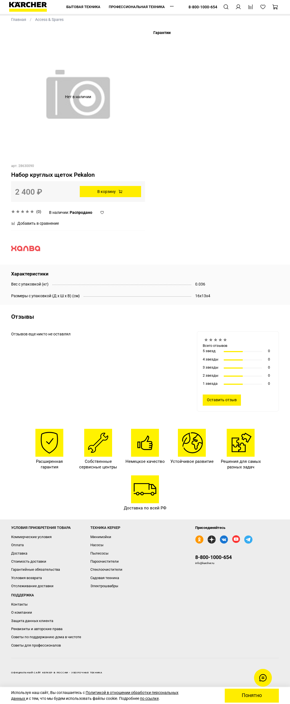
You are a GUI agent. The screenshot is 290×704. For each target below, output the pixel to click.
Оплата (17, 545)
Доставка (19, 553)
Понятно (252, 695)
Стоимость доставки (28, 561)
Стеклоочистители (106, 569)
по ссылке (149, 698)
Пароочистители (104, 561)
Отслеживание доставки (32, 586)
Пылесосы (99, 553)
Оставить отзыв (222, 400)
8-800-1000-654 (213, 557)
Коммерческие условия (31, 537)
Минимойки (100, 537)
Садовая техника (104, 578)
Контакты (19, 604)
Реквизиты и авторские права (36, 629)
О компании (21, 612)
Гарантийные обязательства (35, 569)
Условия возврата (26, 578)
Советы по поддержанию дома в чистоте (46, 637)
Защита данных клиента (32, 621)
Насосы (96, 545)
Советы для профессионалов (36, 645)
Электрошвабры (104, 586)
